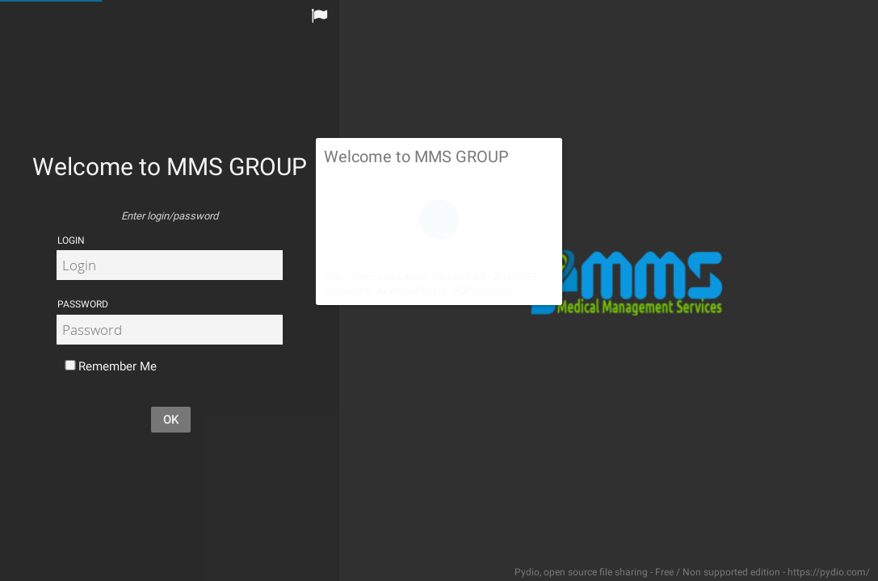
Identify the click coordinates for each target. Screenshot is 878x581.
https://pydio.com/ (829, 572)
